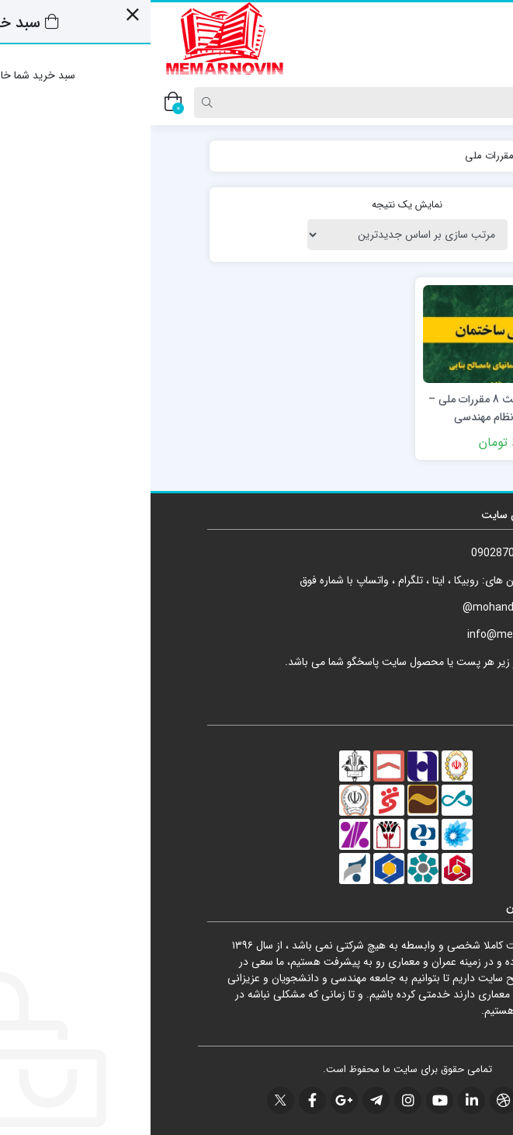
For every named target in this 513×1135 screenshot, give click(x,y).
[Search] (261, 102)
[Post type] (476, 102)
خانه (438, 156)
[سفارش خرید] (257, 234)
